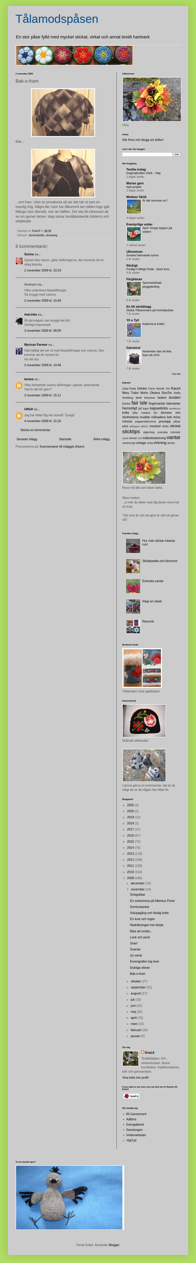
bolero (162, 397)
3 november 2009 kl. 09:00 (42, 330)
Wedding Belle (132, 397)
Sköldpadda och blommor (159, 561)
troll (140, 438)
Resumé (148, 621)
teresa (28, 379)
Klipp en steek (152, 601)
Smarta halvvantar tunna (142, 255)
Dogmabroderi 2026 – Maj (143, 173)
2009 (131, 878)
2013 (131, 853)
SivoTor (166, 392)
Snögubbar (137, 894)
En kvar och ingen (142, 919)
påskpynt (135, 426)
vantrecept (128, 443)
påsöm (144, 426)
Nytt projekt (133, 186)
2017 (131, 829)
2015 (131, 841)
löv (155, 412)
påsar (176, 421)
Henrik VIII (163, 388)
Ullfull (28, 409)
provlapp (165, 421)
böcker (126, 403)
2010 (131, 872)
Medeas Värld (136, 197)
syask (125, 438)
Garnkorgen (134, 1129)
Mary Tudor (130, 392)
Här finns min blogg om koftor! (143, 139)
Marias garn (135, 183)
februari (136, 1030)
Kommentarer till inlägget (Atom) (62, 446)
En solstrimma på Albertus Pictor (152, 900)
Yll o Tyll (132, 320)
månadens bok (161, 417)
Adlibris (131, 1119)
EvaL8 (149, 1052)
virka (150, 443)
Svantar (135, 949)
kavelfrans (174, 408)
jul (140, 408)
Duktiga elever (140, 967)
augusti (136, 993)
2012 (131, 859)
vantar (173, 437)
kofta (125, 412)
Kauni (175, 388)
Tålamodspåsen (57, 18)
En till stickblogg (138, 306)
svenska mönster (168, 432)
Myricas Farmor (35, 344)
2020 (131, 811)
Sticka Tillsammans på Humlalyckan (149, 310)
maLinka (30, 314)
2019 (131, 817)
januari (136, 1036)
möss (176, 417)
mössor (127, 421)
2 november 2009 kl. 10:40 (42, 300)
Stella (176, 392)
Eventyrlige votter (139, 224)
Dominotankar (139, 907)
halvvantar (173, 403)
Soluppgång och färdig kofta (149, 913)
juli (133, 999)
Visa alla (176, 374)
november (138, 889)
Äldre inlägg (101, 439)
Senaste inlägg (26, 439)
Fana (151, 388)
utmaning (51, 235)
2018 (131, 823)
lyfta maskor (141, 412)
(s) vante (136, 955)
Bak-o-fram (137, 973)
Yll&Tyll (131, 1140)
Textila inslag (136, 169)
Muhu (144, 392)
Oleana (155, 392)
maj (134, 1011)
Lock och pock (140, 937)
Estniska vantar (152, 581)
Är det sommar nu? (154, 200)
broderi (174, 397)
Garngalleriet (135, 1124)
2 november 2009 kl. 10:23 (42, 270)
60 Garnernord (136, 1114)
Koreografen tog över (144, 961)
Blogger (114, 1245)
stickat (175, 426)
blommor (149, 397)
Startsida (65, 439)
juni (133, 1005)
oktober (136, 981)
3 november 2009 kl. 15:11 (42, 395)
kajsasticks (159, 408)
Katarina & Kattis (153, 323)
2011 (131, 865)
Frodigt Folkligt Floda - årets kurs (147, 269)
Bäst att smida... (141, 931)
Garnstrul (133, 347)
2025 (131, 805)
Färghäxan (134, 279)
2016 (131, 835)
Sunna (29, 254)
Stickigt (132, 265)
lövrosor (166, 412)
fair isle (139, 403)
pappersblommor (145, 421)
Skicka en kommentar (35, 430)
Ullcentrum (134, 251)
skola (165, 426)
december (138, 883)
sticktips (131, 431)
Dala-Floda (129, 388)
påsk (125, 426)
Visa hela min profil (135, 1077)
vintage (141, 443)
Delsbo (142, 388)
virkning (160, 443)
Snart (133, 943)
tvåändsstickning (154, 438)
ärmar (171, 443)
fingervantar (157, 403)
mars (135, 1023)
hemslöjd (129, 408)
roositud (154, 426)
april (134, 1017)
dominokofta (36, 235)
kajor (146, 408)
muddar (145, 417)
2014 (131, 847)
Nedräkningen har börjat (146, 925)
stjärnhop (149, 432)
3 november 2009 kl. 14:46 (42, 365)
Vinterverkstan (136, 1135)
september (138, 987)
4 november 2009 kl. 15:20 (42, 421)
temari (133, 438)
